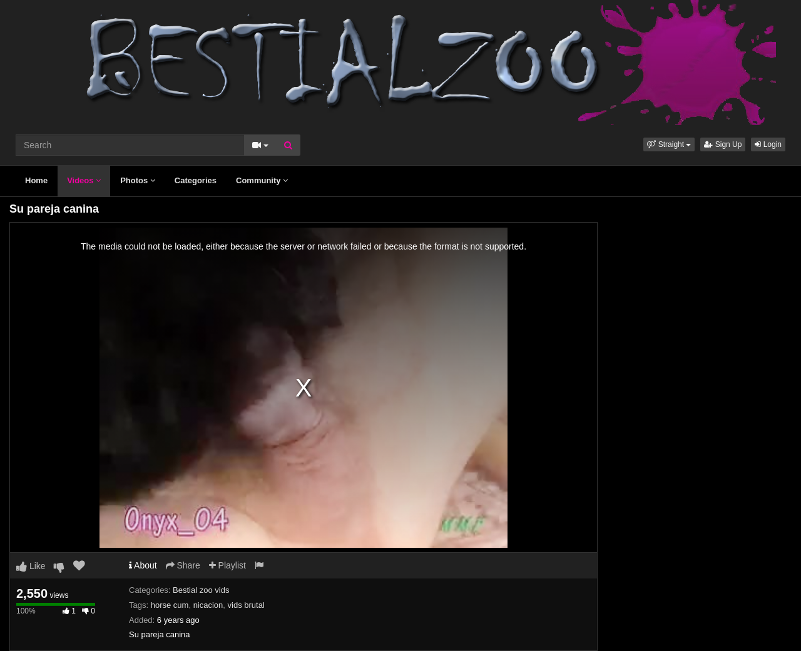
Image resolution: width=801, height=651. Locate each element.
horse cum (170, 605)
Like (31, 566)
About (143, 565)
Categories (196, 180)
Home (36, 180)
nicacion (208, 605)
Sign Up (723, 144)
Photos (137, 180)
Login (768, 144)
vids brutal (246, 605)
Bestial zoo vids (201, 590)
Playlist (227, 565)
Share (183, 565)
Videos (84, 180)
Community (262, 180)
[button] (669, 144)
